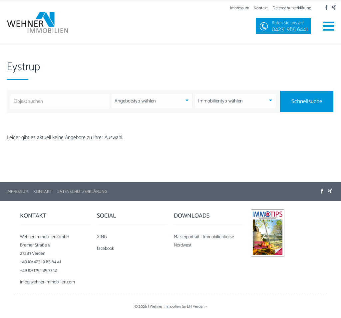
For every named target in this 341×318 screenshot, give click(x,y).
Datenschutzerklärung (291, 8)
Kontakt (261, 8)
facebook (105, 248)
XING (102, 237)
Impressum (239, 8)
